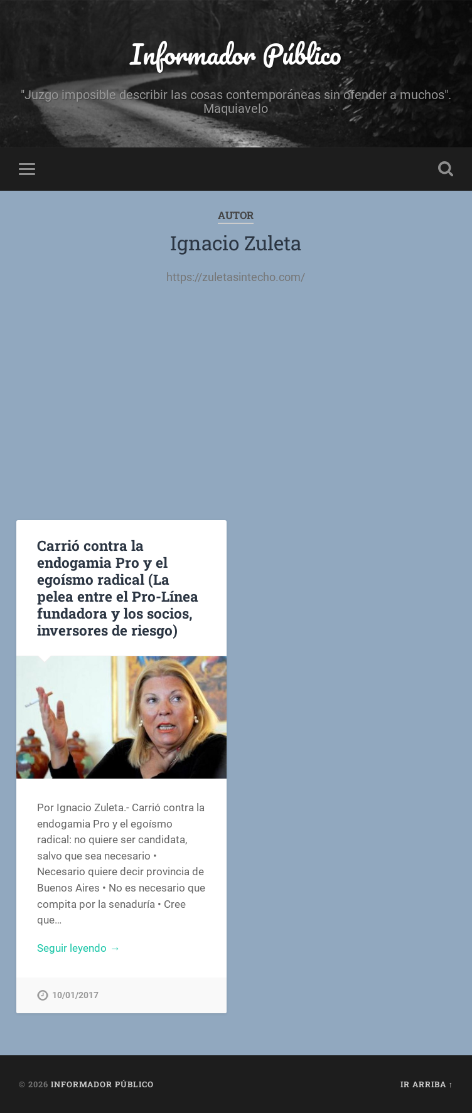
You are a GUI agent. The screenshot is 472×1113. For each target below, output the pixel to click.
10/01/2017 (75, 995)
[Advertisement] (236, 394)
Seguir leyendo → (78, 948)
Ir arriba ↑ (426, 1084)
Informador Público (235, 53)
